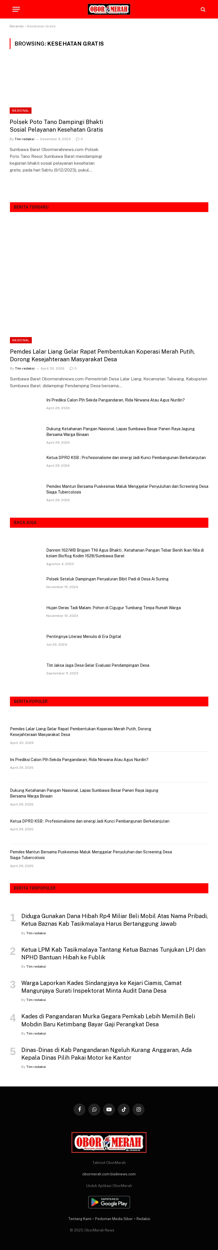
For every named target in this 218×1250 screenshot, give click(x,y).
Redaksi (143, 1219)
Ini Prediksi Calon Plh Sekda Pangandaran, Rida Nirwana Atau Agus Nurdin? (115, 400)
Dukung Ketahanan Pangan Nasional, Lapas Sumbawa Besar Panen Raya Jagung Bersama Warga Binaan (120, 432)
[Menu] (16, 9)
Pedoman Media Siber (114, 1219)
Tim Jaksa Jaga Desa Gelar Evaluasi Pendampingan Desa (97, 665)
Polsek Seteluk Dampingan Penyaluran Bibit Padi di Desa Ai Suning (107, 579)
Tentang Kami (79, 1219)
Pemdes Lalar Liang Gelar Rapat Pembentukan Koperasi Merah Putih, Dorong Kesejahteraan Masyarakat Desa (102, 355)
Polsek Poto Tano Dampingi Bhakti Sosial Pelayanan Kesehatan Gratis (56, 126)
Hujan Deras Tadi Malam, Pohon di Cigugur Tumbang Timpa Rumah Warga (113, 607)
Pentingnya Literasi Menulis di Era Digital (83, 636)
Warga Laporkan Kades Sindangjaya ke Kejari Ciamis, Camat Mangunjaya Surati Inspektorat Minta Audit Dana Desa (101, 987)
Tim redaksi (24, 139)
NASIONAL (20, 110)
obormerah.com (96, 1174)
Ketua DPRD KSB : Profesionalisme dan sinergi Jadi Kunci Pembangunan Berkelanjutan (126, 457)
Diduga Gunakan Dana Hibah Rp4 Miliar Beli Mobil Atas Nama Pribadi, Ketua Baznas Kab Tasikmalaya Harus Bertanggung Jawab (114, 920)
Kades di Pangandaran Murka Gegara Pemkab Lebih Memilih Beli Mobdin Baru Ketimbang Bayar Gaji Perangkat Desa (108, 1020)
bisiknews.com (123, 1174)
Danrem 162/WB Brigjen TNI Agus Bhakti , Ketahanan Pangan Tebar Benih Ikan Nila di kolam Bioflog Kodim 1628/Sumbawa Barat (125, 553)
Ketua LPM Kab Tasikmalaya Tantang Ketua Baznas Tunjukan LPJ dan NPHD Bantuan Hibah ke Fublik (113, 953)
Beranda (17, 26)
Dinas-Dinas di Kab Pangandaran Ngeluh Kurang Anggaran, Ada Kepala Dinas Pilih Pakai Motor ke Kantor (106, 1054)
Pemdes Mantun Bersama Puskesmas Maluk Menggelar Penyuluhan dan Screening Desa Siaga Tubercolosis (127, 489)
